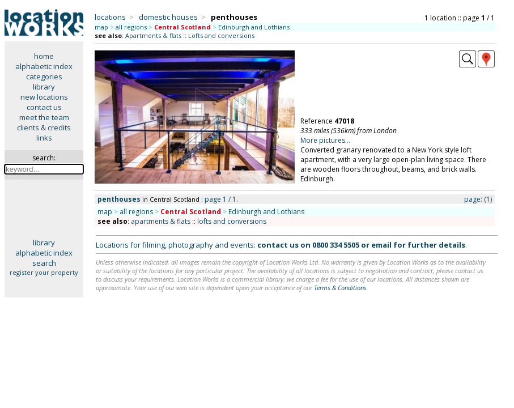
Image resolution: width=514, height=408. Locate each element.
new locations (44, 97)
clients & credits (44, 127)
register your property (44, 272)
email (381, 245)
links (44, 138)
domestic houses (168, 17)
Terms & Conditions (340, 287)
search (44, 263)
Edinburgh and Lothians (254, 27)
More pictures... (325, 140)
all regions (131, 27)
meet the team (44, 117)
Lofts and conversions (221, 35)
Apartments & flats (153, 35)
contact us (44, 107)
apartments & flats (160, 221)
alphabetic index (44, 66)
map (101, 27)
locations (110, 17)
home (44, 56)
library (44, 87)
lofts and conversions (231, 221)
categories (44, 76)
